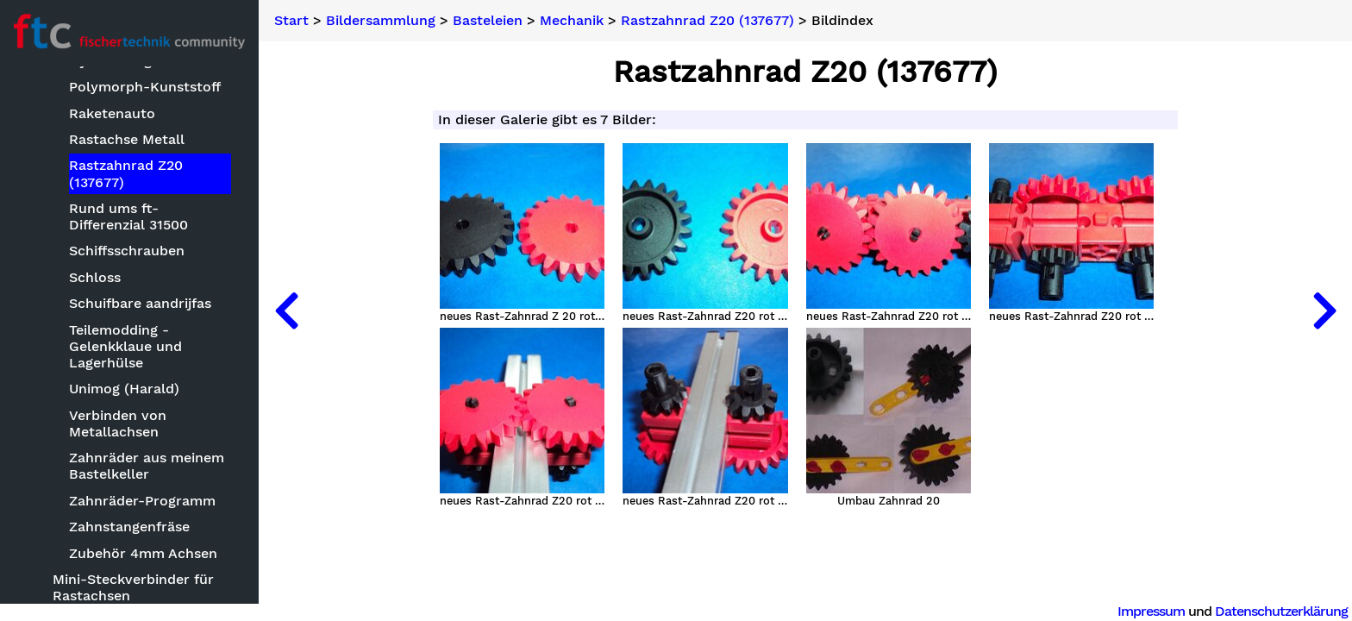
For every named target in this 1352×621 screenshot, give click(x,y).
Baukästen (88, 277)
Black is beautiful (111, 329)
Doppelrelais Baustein (126, 450)
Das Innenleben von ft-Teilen (130, 415)
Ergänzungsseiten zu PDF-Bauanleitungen (140, 564)
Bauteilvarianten (108, 303)
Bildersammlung (73, 154)
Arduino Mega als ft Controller (118, 242)
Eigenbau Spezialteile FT (134, 476)
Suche (39, 96)
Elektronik (87, 529)
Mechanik (572, 20)
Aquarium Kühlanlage (125, 208)
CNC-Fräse (89, 381)
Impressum (1151, 611)
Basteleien (71, 181)
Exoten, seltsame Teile (128, 598)
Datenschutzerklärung (1281, 611)
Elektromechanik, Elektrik (139, 503)
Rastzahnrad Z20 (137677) (707, 20)
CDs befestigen (103, 356)
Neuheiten (53, 124)
